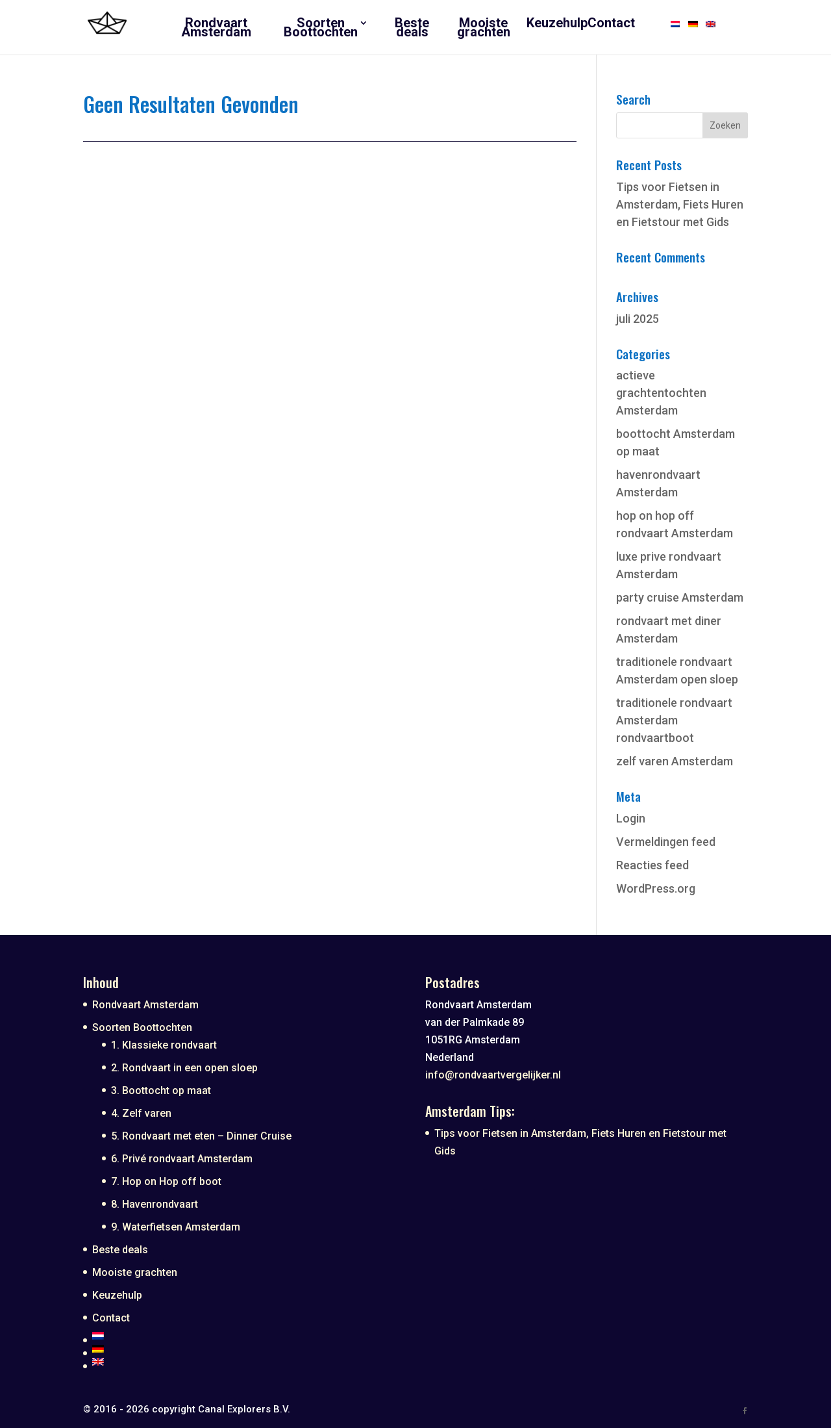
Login (630, 818)
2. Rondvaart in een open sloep (184, 1068)
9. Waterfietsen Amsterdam (175, 1227)
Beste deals (120, 1249)
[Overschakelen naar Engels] (249, 1362)
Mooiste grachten (134, 1272)
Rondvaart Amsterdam (145, 1005)
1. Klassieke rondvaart (164, 1045)
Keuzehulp (117, 1295)
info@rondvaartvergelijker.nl (493, 1075)
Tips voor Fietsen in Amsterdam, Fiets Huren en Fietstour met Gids (679, 204)
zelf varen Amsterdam (674, 761)
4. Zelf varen (141, 1113)
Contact (111, 1318)
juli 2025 (637, 318)
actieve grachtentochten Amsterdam (661, 392)
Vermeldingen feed (665, 841)
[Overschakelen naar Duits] (249, 1349)
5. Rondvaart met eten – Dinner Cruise (201, 1136)
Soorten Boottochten (142, 1027)
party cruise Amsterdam (679, 597)
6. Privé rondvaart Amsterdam (182, 1159)
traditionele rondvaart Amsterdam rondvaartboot (674, 720)
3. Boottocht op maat (161, 1090)
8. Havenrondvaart (154, 1204)
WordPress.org (655, 888)
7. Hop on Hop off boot (166, 1181)
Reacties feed (652, 865)
